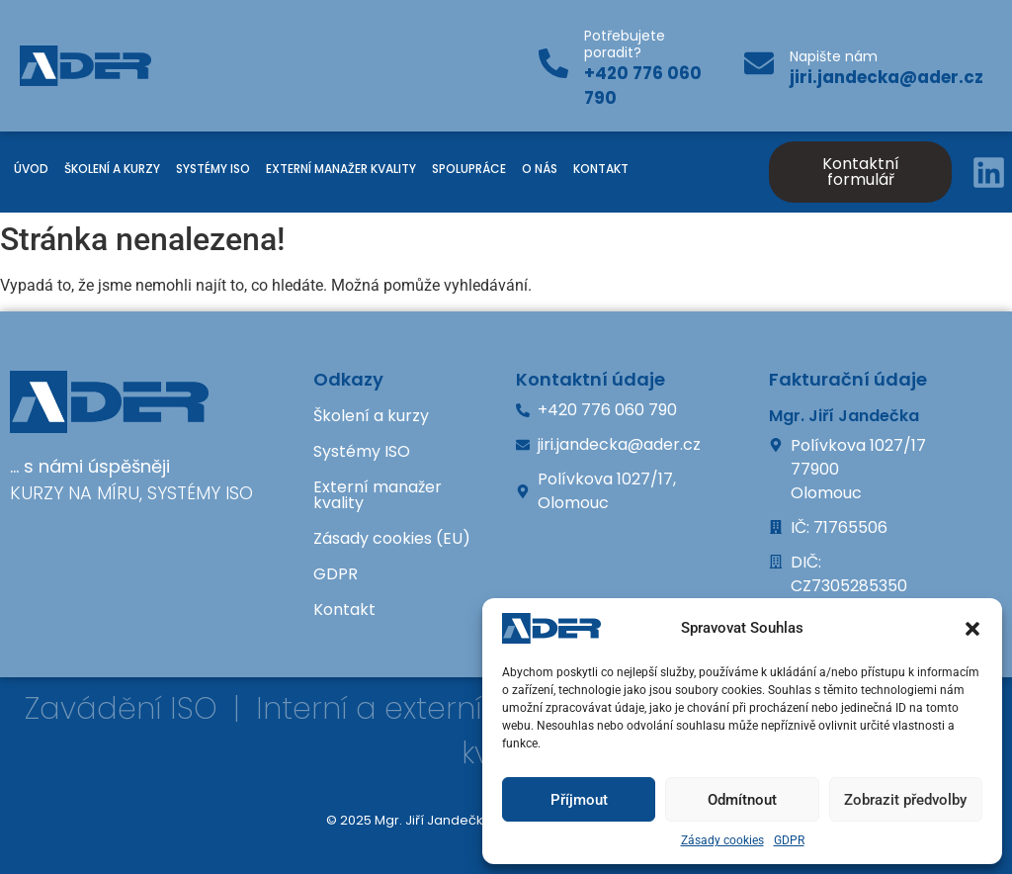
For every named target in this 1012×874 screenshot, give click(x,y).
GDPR (789, 840)
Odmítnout (742, 800)
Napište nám (834, 56)
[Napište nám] (759, 65)
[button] (972, 629)
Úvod (31, 168)
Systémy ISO (213, 168)
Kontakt (601, 168)
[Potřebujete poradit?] (553, 65)
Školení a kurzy (112, 168)
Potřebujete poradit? (624, 44)
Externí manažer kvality (341, 168)
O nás (539, 168)
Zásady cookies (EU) (391, 538)
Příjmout (579, 800)
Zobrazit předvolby (905, 800)
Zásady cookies (722, 840)
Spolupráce (469, 168)
